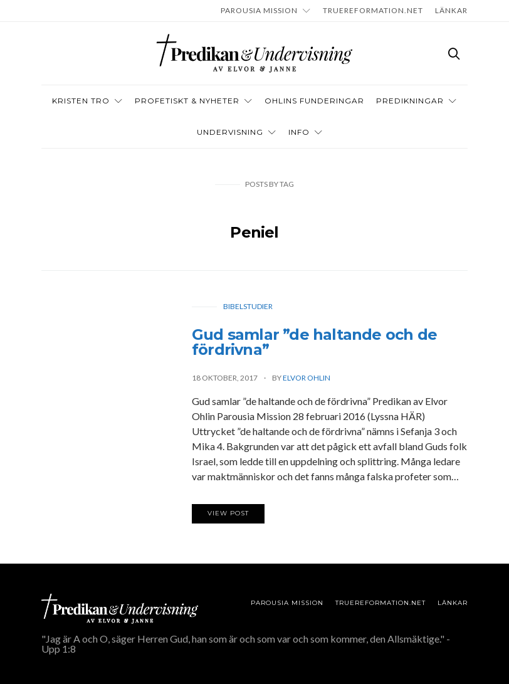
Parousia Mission (259, 10)
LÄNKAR (451, 10)
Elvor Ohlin (306, 377)
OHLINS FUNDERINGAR (314, 100)
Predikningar (410, 100)
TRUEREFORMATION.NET (373, 10)
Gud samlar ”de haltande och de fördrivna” (314, 342)
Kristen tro (81, 100)
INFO (299, 132)
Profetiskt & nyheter (187, 100)
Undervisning (230, 132)
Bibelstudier (248, 306)
